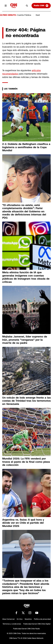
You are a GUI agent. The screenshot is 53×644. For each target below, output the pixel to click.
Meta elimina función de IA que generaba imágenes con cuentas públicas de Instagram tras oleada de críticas (25, 277)
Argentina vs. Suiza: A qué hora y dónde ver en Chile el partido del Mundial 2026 (23, 523)
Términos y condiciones (12, 624)
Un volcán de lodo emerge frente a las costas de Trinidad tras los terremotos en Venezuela (26, 401)
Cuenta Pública (24, 15)
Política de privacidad (42, 619)
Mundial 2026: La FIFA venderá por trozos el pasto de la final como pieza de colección (26, 462)
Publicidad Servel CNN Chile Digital (36, 624)
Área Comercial (8, 619)
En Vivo (19, 619)
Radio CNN (41, 5)
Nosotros (28, 619)
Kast (38, 15)
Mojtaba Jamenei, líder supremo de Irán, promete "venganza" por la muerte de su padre (24, 340)
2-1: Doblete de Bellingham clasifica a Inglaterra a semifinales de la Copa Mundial (26, 147)
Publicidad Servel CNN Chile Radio (26, 629)
